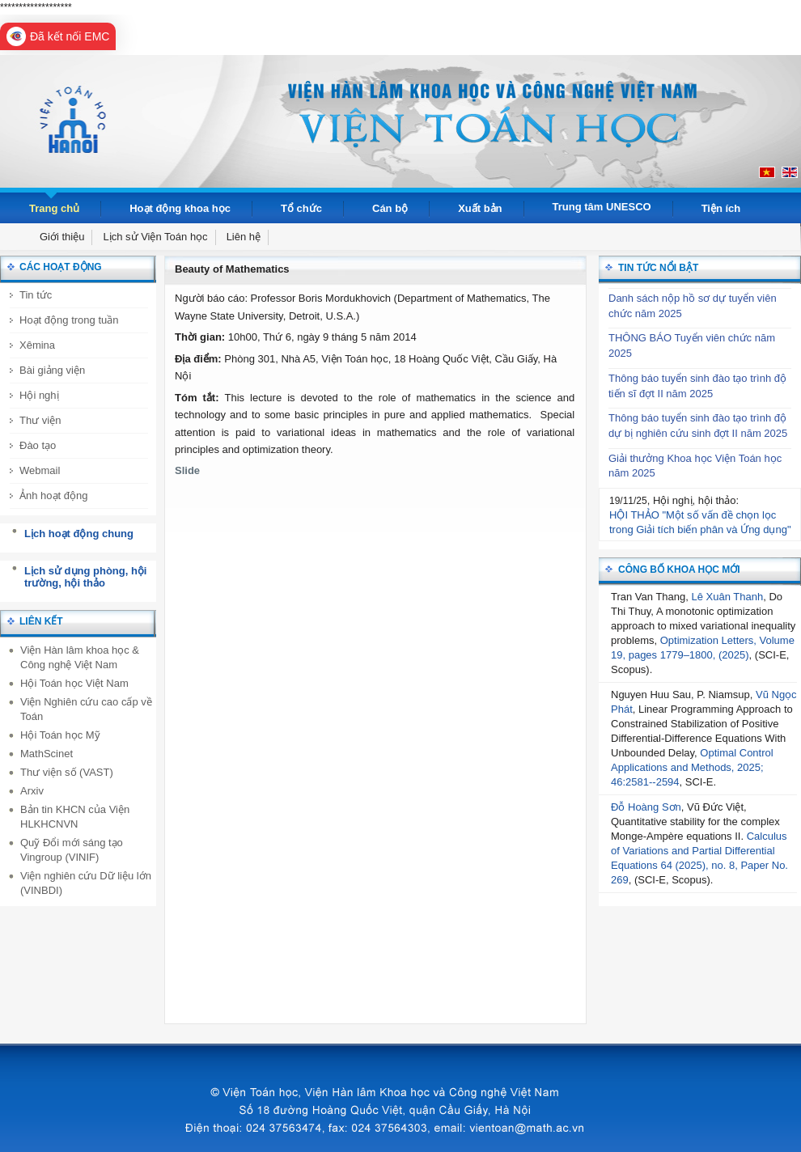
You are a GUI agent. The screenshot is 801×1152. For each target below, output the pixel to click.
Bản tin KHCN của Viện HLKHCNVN (74, 816)
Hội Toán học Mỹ (60, 735)
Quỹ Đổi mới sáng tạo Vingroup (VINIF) (71, 849)
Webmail (39, 470)
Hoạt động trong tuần (68, 320)
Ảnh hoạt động (53, 495)
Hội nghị (39, 395)
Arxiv (32, 791)
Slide (187, 470)
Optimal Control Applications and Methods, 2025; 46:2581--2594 (692, 767)
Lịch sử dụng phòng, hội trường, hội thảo (85, 577)
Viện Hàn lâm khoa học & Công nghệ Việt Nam (79, 657)
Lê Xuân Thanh (728, 597)
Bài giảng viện (52, 370)
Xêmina (37, 345)
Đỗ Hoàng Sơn (646, 807)
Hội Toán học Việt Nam (74, 683)
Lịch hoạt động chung (79, 533)
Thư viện (40, 420)
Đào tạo (37, 445)
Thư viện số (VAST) (66, 772)
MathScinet (46, 754)
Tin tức (35, 295)
